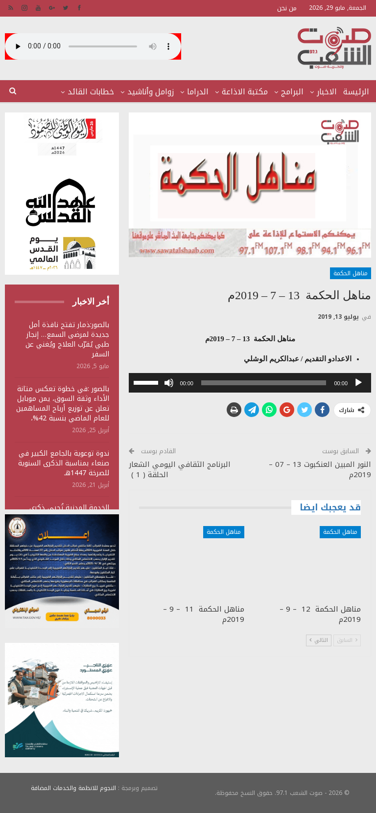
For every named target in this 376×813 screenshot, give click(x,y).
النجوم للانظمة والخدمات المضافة (73, 788)
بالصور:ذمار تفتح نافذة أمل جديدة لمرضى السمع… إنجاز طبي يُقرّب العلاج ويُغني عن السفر (67, 339)
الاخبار (327, 91)
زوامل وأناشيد (150, 91)
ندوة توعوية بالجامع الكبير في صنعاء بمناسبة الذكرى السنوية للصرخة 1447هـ (63, 463)
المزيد (104, 91)
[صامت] (169, 383)
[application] (250, 383)
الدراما (198, 91)
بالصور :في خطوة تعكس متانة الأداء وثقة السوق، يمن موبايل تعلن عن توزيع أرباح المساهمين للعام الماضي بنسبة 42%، (62, 403)
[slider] (263, 382)
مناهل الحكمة (350, 273)
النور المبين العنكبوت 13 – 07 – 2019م (320, 470)
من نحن (287, 8)
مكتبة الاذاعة (245, 91)
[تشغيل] (358, 383)
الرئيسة (356, 91)
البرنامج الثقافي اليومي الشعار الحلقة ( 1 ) (180, 470)
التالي (318, 640)
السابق (347, 640)
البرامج (292, 91)
